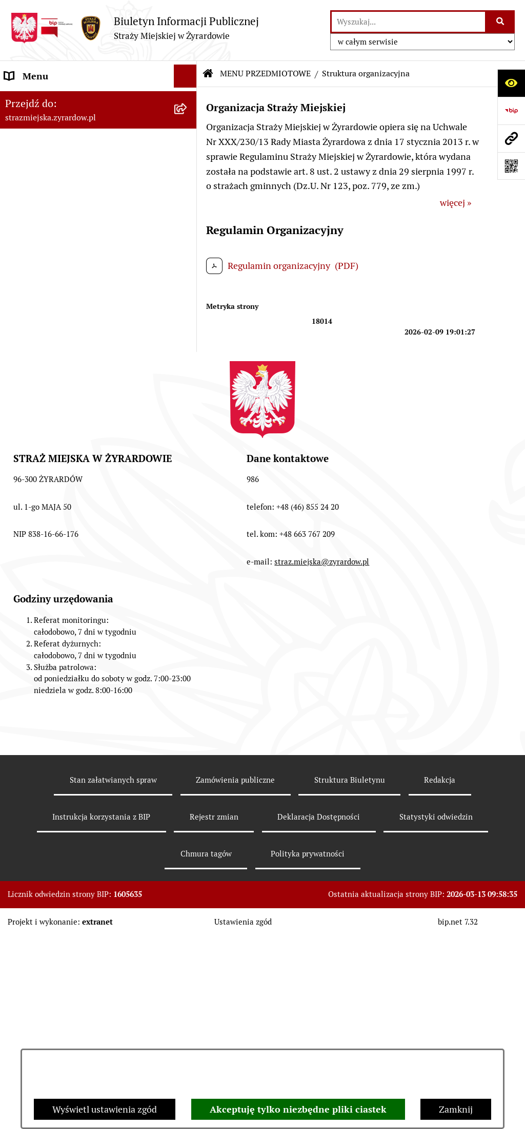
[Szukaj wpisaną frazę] (501, 21)
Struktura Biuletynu (349, 995)
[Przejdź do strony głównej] (134, 28)
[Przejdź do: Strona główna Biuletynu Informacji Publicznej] (208, 74)
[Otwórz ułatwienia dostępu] (511, 83)
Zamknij (456, 1109)
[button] (187, 99)
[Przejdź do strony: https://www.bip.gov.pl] (511, 110)
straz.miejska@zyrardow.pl (321, 777)
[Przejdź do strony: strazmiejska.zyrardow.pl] (511, 138)
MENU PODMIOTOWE (50, 99)
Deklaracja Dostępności (318, 1032)
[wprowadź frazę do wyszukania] (408, 21)
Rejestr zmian (214, 1032)
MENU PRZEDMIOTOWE (55, 247)
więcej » (455, 202)
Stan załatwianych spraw (113, 995)
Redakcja (439, 995)
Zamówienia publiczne (235, 995)
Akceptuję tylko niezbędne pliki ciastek (298, 1109)
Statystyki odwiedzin (436, 1032)
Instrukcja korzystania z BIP (101, 1032)
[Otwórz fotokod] (511, 166)
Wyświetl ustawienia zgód (104, 1109)
